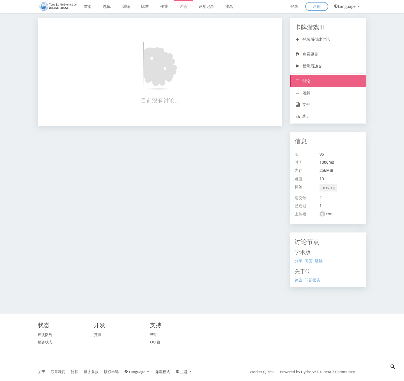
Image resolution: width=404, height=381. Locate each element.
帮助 (153, 334)
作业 (164, 6)
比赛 (145, 6)
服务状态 (45, 342)
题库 (107, 6)
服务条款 (91, 371)
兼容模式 (162, 371)
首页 (88, 6)
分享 (298, 260)
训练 (126, 6)
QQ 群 (155, 342)
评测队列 (45, 334)
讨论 (183, 6)
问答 (309, 260)
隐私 (74, 371)
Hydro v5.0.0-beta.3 (317, 371)
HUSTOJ (328, 187)
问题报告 (312, 280)
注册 (317, 6)
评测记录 (206, 6)
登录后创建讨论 (312, 39)
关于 (41, 371)
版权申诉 (111, 371)
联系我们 (58, 371)
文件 (302, 104)
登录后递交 (308, 66)
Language (347, 6)
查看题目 (306, 54)
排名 (229, 6)
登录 (294, 6)
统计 (302, 116)
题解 (302, 92)
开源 (97, 334)
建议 (298, 280)
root (330, 213)
